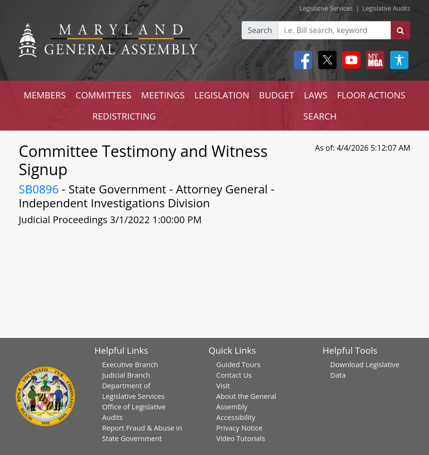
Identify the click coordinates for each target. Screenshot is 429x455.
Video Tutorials (240, 438)
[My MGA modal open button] (373, 60)
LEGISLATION (221, 95)
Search (260, 30)
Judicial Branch (126, 375)
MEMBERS (44, 95)
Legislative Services (326, 8)
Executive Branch (130, 364)
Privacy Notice (239, 427)
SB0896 (39, 189)
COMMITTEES (103, 95)
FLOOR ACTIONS (371, 95)
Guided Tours (238, 364)
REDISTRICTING (124, 116)
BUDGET (276, 95)
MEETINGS (163, 95)
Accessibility (235, 417)
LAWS (315, 95)
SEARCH (319, 116)
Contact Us (234, 375)
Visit (223, 385)
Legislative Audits (386, 8)
